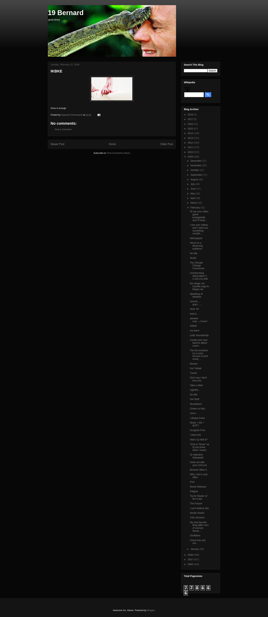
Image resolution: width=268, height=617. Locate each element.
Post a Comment (63, 129)
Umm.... (194, 413)
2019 (191, 114)
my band (194, 330)
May (193, 193)
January (195, 549)
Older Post (166, 144)
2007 (191, 559)
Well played (196, 238)
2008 (191, 554)
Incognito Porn (197, 430)
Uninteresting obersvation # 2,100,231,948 (199, 276)
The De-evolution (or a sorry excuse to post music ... (199, 354)
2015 (191, 128)
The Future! (196, 503)
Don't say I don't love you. (198, 379)
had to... (194, 313)
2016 (191, 124)
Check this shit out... (197, 542)
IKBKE (193, 326)
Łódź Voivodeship (199, 335)
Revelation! (196, 404)
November (196, 165)
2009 (191, 156)
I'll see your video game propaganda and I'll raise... (199, 215)
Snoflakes (195, 535)
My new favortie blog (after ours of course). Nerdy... (199, 526)
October (195, 170)
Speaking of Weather (196, 295)
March (194, 202)
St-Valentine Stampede (196, 456)
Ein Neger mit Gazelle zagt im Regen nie (199, 286)
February (195, 207)
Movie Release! (198, 486)
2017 (191, 119)
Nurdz (193, 258)
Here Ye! (194, 309)
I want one (195, 434)
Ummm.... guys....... (196, 303)
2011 (191, 147)
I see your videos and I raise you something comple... (199, 229)
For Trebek (196, 368)
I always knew (197, 418)
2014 (191, 133)
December (196, 160)
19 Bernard (66, 12)
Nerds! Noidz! (197, 513)
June (193, 188)
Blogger (151, 610)
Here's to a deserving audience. (196, 245)
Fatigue (194, 491)
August (194, 179)
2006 (191, 564)
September (196, 174)
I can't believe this (199, 508)
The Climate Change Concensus (197, 265)
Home (112, 144)
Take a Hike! (196, 385)
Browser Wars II (198, 469)
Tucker (193, 373)
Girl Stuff (194, 399)
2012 (191, 142)
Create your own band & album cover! (198, 343)
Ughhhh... (195, 390)
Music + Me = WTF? (197, 424)
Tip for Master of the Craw (198, 497)
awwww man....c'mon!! (198, 320)
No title (193, 253)
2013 (191, 138)
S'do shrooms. (197, 517)
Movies (193, 363)
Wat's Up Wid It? (198, 439)
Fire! (192, 482)
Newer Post (57, 144)
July (192, 184)
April (193, 198)
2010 (191, 152)
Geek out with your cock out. (198, 463)
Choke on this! (197, 408)
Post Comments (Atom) (118, 153)
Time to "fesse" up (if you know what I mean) (199, 447)
